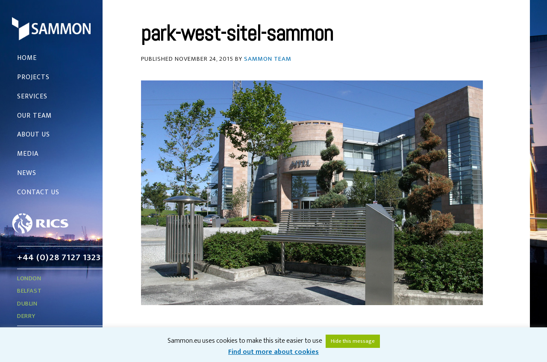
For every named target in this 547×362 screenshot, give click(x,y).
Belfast (29, 290)
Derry (26, 316)
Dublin (27, 303)
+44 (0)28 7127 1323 (58, 257)
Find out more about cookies (273, 352)
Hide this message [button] (353, 341)
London (29, 278)
